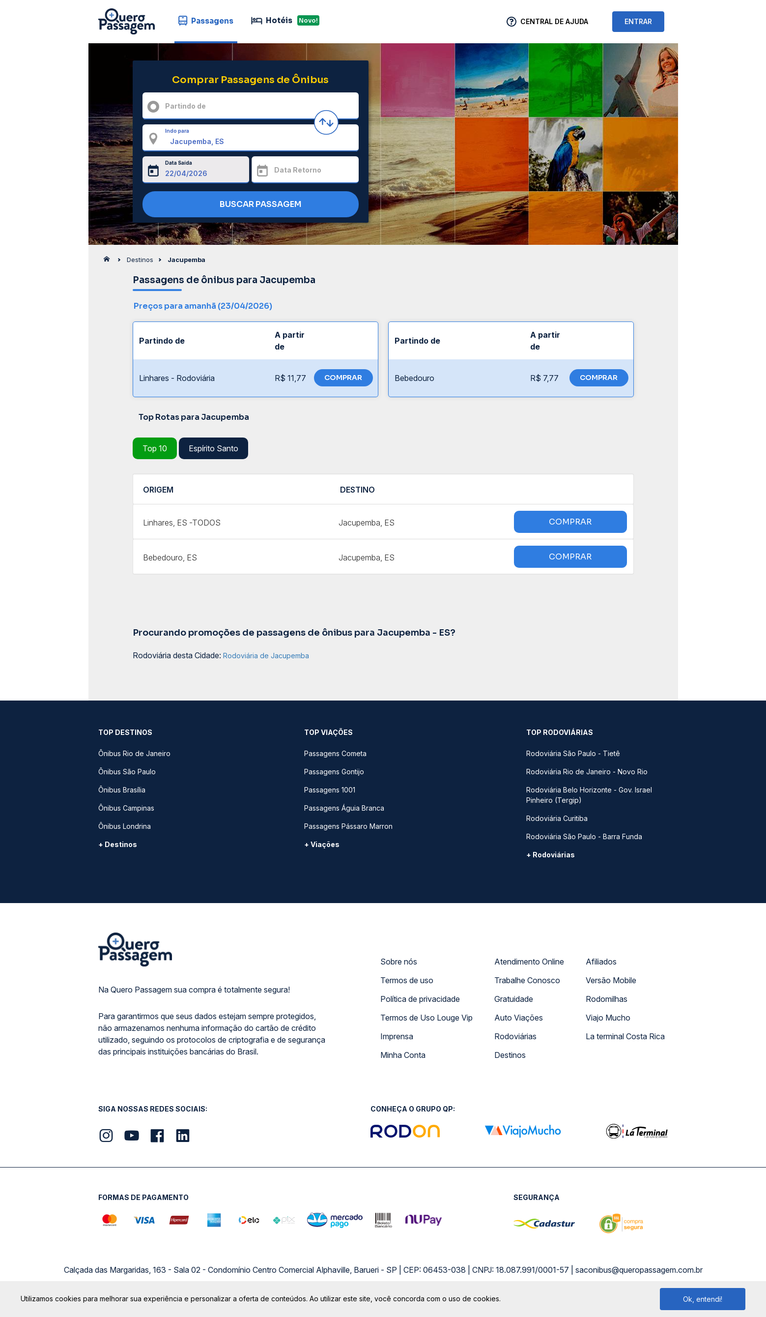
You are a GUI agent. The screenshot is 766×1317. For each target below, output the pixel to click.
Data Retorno (297, 170)
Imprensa (396, 1036)
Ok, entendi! (702, 1299)
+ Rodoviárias (550, 854)
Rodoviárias (515, 1036)
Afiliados (601, 961)
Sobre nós (398, 961)
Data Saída (178, 163)
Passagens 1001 (329, 790)
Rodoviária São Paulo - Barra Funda (584, 836)
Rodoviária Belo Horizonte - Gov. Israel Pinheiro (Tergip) (589, 795)
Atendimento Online (529, 961)
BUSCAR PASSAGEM (248, 204)
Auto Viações (518, 1018)
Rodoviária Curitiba (557, 818)
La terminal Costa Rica (625, 1036)
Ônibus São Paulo (127, 771)
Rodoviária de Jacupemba (266, 655)
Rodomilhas (606, 999)
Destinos (510, 1055)
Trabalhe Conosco (527, 980)
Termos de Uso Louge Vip (426, 1018)
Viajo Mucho (608, 1018)
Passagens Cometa (335, 753)
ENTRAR (638, 21)
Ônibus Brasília (121, 790)
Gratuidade (513, 999)
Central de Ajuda (554, 21)
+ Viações (322, 844)
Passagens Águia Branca (344, 808)
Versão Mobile (611, 980)
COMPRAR (343, 377)
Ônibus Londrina (124, 826)
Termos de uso (406, 980)
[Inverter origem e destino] (326, 122)
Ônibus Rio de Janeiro (134, 753)
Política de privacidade (420, 999)
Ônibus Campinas (126, 808)
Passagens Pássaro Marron (348, 826)
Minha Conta (403, 1055)
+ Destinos (117, 844)
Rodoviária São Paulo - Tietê (573, 753)
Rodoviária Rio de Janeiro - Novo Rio (587, 771)
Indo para (177, 131)
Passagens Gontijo (334, 771)
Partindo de (185, 106)
